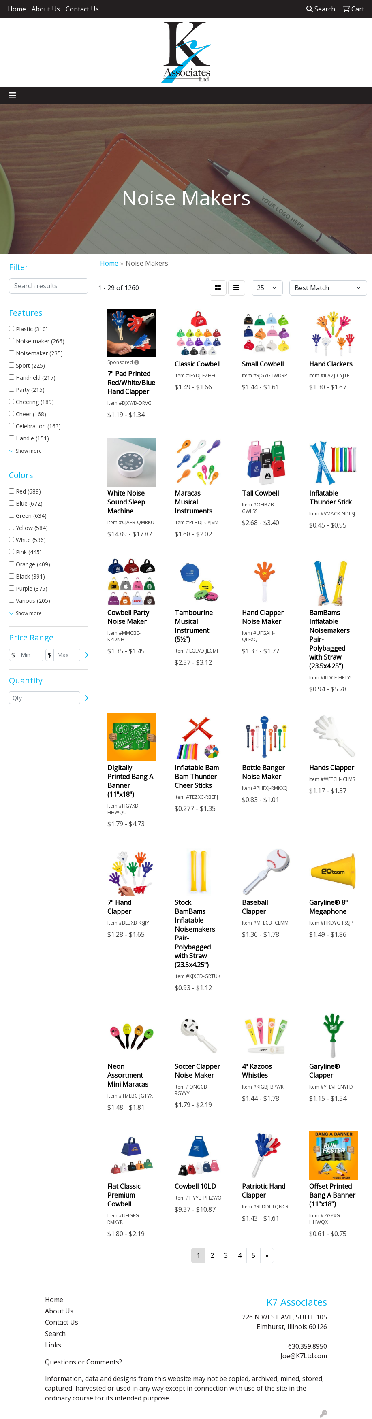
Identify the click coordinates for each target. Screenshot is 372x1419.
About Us (46, 8)
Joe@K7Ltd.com (303, 1355)
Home (17, 8)
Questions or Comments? (83, 1361)
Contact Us (82, 8)
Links (53, 1344)
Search (320, 8)
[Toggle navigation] (12, 95)
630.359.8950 (307, 1346)
